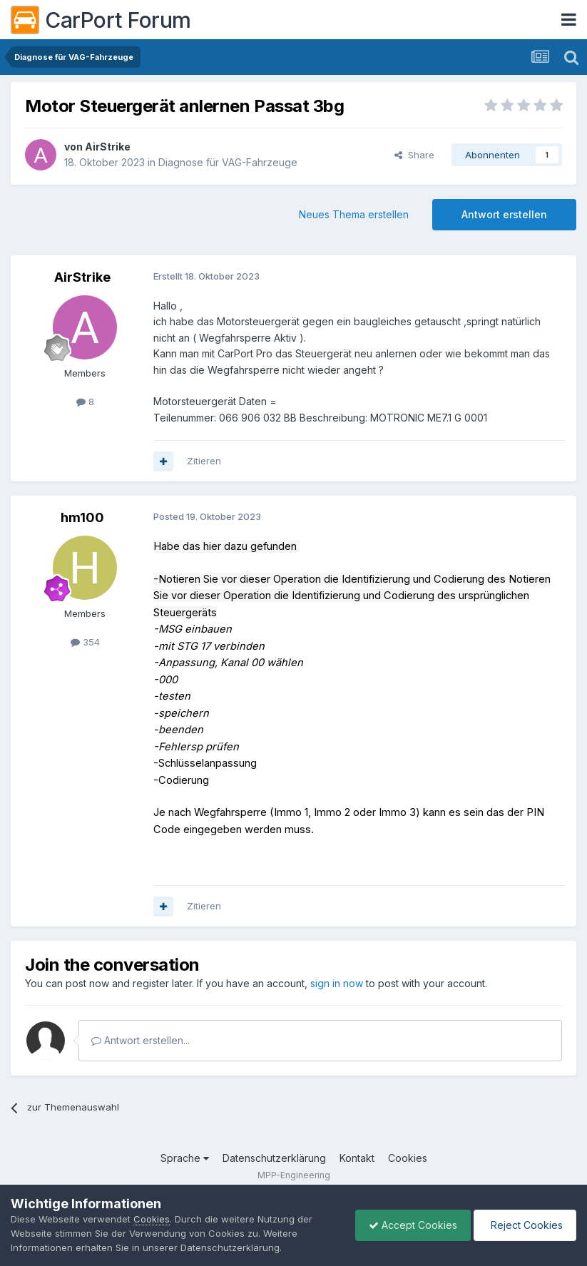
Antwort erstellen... (140, 1040)
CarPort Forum (101, 20)
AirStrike (108, 147)
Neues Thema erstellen (354, 214)
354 (85, 642)
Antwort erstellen (504, 214)
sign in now (336, 983)
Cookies (407, 1158)
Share (414, 154)
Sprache (184, 1158)
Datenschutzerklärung (274, 1158)
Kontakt (357, 1158)
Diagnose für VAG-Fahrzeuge (227, 162)
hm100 (82, 517)
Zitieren (204, 460)
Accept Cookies (409, 1225)
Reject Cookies (523, 1225)
